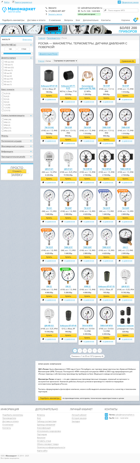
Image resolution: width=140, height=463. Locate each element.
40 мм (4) (8, 73)
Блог (78, 20)
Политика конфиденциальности (51, 447)
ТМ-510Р (68, 127)
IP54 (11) (7, 128)
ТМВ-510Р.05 (125, 169)
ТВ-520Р (68, 208)
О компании (55, 20)
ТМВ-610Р (125, 127)
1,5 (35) (7, 107)
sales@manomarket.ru (124, 414)
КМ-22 (49, 286)
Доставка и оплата (36, 20)
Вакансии (41, 437)
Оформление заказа (130, 2)
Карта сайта (42, 450)
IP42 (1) (7, 122)
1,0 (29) (7, 105)
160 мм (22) (9, 67)
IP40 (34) (7, 119)
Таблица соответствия (46, 421)
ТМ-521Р (49, 247)
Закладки (76, 421)
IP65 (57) (7, 131)
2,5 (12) (7, 110)
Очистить (27, 39)
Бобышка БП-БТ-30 (49, 86)
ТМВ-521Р (106, 247)
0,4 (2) (6, 96)
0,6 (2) (6, 102)
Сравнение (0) (128, 61)
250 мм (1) (8, 70)
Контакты (106, 20)
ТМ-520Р (125, 208)
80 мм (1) (8, 84)
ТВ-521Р (87, 208)
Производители (53, 38)
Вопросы (68, 20)
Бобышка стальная (125, 325)
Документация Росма (48, 54)
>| (100, 350)
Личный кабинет (79, 415)
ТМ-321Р (106, 208)
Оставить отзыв (44, 441)
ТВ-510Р (106, 86)
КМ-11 (125, 247)
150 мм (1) (8, 64)
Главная (41, 38)
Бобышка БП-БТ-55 (106, 286)
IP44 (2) (7, 125)
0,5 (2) (6, 99)
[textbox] (120, 10)
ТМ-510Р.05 (106, 169)
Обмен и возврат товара (48, 444)
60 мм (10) (8, 79)
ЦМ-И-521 (68, 169)
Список (41, 61)
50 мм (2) (8, 76)
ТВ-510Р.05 (87, 169)
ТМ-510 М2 (49, 127)
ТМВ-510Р (106, 127)
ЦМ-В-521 (125, 286)
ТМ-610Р (87, 127)
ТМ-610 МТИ (87, 325)
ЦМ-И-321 (49, 169)
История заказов (79, 418)
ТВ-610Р (125, 86)
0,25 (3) (7, 93)
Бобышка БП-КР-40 (68, 325)
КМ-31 (68, 286)
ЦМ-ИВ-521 (49, 325)
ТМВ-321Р (68, 247)
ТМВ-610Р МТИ (106, 325)
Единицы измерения (46, 424)
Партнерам (42, 434)
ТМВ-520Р (87, 247)
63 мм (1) (8, 81)
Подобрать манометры (13, 20)
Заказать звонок (55, 14)
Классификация (44, 428)
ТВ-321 (49, 208)
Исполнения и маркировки (49, 431)
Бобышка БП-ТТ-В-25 (68, 87)
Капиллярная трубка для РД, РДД (87, 87)
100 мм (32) (9, 62)
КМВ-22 (87, 286)
